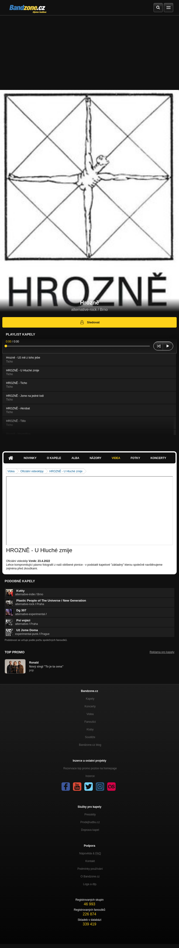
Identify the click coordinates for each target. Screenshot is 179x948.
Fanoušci (90, 721)
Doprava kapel (90, 830)
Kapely (90, 698)
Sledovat (89, 322)
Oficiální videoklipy (31, 471)
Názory (95, 458)
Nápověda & (90, 853)
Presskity (90, 814)
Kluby (89, 729)
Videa (116, 458)
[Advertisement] (89, 50)
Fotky (135, 458)
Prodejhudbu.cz (90, 822)
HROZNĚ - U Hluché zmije (66, 471)
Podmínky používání (90, 868)
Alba (75, 458)
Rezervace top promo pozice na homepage (90, 768)
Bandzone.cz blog (90, 744)
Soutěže (90, 737)
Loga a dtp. (90, 884)
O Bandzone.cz (90, 876)
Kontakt (90, 861)
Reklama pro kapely (162, 652)
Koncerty (158, 458)
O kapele (54, 458)
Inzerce (90, 776)
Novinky (30, 458)
